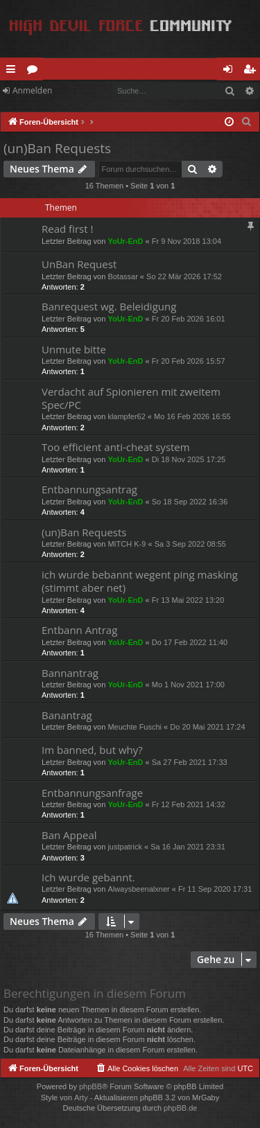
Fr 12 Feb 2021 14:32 (188, 804)
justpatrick (124, 847)
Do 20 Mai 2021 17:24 (207, 727)
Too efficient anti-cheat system (116, 447)
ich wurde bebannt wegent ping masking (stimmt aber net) (140, 580)
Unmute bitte (74, 349)
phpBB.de (180, 1108)
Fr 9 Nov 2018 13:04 (186, 241)
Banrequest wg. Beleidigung (109, 306)
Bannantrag (70, 673)
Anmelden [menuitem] (232, 71)
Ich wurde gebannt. (88, 877)
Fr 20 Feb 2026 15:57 (188, 361)
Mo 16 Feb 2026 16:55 (192, 416)
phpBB (90, 1086)
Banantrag (67, 715)
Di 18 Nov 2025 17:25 (188, 459)
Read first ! (67, 229)
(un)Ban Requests (57, 148)
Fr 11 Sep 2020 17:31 (215, 889)
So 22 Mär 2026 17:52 (184, 276)
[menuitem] (247, 122)
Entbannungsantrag (89, 489)
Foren (35, 71)
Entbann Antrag (79, 630)
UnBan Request (79, 264)
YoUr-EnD (125, 241)
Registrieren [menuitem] (252, 71)
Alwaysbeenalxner (138, 889)
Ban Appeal (69, 835)
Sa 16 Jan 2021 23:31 (187, 847)
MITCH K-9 (126, 544)
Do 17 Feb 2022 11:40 (189, 642)
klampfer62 (126, 416)
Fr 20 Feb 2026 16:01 (188, 319)
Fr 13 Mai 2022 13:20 (188, 600)
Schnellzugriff (13, 71)
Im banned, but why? (92, 750)
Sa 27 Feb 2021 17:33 (189, 762)
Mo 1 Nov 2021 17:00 (188, 684)
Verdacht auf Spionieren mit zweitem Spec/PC (131, 398)
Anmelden (32, 90)
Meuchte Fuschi (134, 727)
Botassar (122, 276)
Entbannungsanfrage (92, 793)
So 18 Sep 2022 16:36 (189, 501)
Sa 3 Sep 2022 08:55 (190, 544)
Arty (81, 1097)
